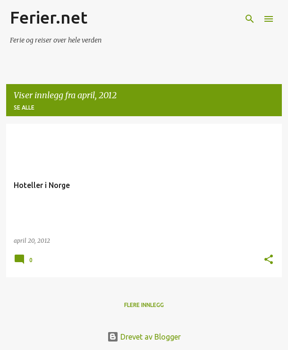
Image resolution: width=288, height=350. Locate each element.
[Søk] (249, 19)
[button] (268, 260)
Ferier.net (48, 17)
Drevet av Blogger (144, 337)
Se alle (24, 107)
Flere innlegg (144, 305)
